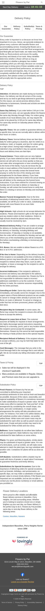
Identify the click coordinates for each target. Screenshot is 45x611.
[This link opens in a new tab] (22, 541)
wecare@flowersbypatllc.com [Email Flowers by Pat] (22, 566)
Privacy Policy (19, 602)
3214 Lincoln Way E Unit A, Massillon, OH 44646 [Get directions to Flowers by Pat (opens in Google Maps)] (22, 562)
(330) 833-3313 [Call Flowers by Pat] (22, 564)
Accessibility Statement (34, 602)
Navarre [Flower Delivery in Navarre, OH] (21, 516)
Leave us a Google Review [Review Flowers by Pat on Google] (22, 582)
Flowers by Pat (22, 2)
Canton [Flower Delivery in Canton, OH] (6, 516)
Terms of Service (6, 602)
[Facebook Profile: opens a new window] (22, 574)
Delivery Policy (22, 605)
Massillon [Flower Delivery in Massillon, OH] (13, 516)
